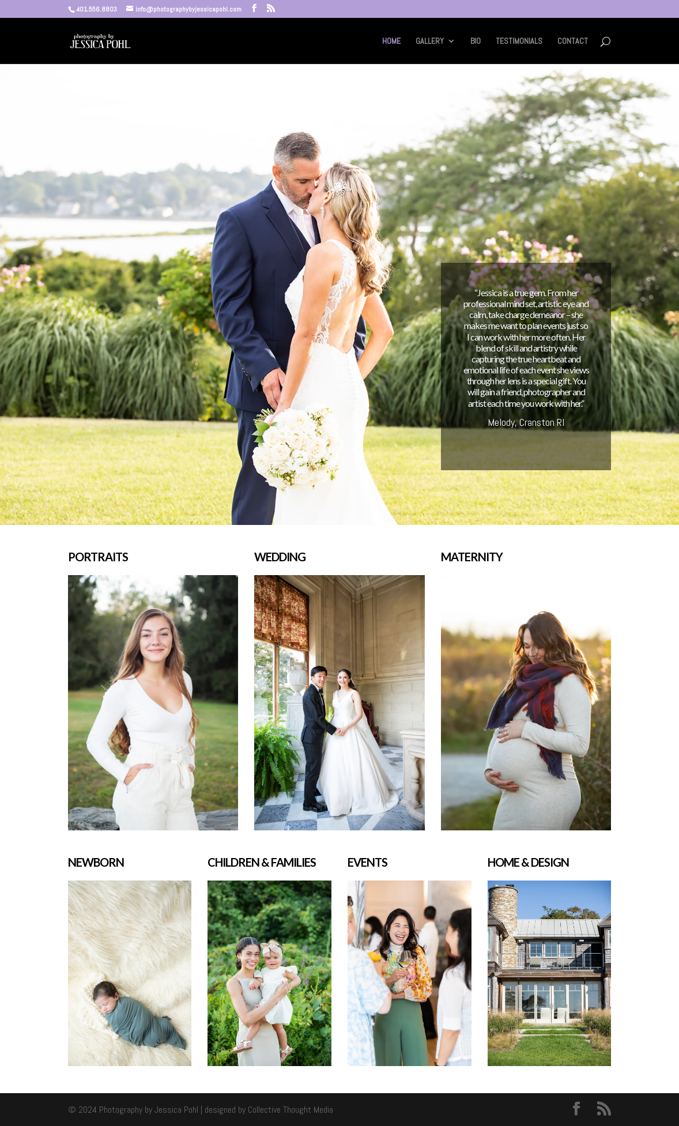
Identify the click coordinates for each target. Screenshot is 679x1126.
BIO (475, 41)
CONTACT (572, 41)
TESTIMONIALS (519, 41)
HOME (391, 41)
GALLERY (430, 41)
